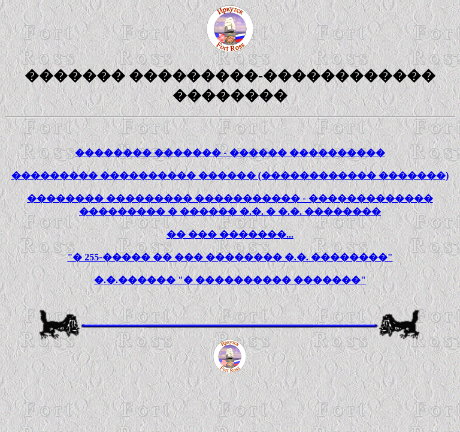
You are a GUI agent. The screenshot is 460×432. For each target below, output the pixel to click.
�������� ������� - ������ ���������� (230, 153)
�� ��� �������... (230, 234)
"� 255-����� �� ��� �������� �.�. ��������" (229, 257)
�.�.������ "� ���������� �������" (230, 280)
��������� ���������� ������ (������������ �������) (230, 175)
